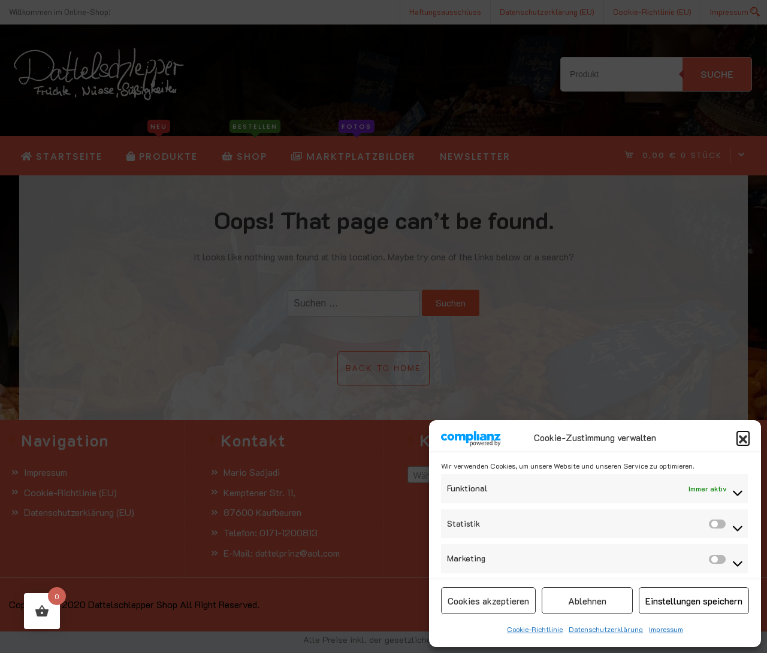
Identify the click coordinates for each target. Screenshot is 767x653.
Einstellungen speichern (693, 601)
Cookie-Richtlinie (535, 629)
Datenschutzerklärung (606, 629)
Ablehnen (587, 601)
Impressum (666, 629)
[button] (743, 438)
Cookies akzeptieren (488, 601)
